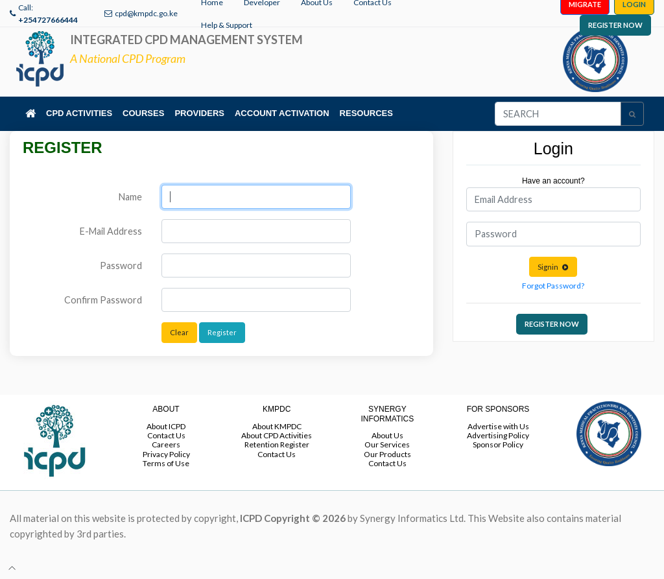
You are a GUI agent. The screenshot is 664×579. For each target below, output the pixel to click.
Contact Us (166, 435)
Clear (179, 332)
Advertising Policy (498, 435)
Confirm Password (103, 299)
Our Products (387, 454)
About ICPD (166, 426)
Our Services (387, 444)
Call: (48, 14)
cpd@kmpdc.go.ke (146, 13)
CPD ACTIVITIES (79, 113)
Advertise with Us (498, 426)
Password (121, 265)
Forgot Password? (553, 285)
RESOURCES (366, 113)
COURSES (143, 113)
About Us (387, 435)
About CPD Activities (276, 435)
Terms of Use (166, 463)
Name (130, 196)
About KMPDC (277, 426)
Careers (166, 444)
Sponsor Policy (498, 444)
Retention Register (276, 444)
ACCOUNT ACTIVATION (282, 113)
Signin (553, 267)
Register (222, 332)
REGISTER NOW (615, 25)
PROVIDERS (199, 113)
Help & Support (226, 25)
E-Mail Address (111, 231)
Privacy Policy (166, 454)
